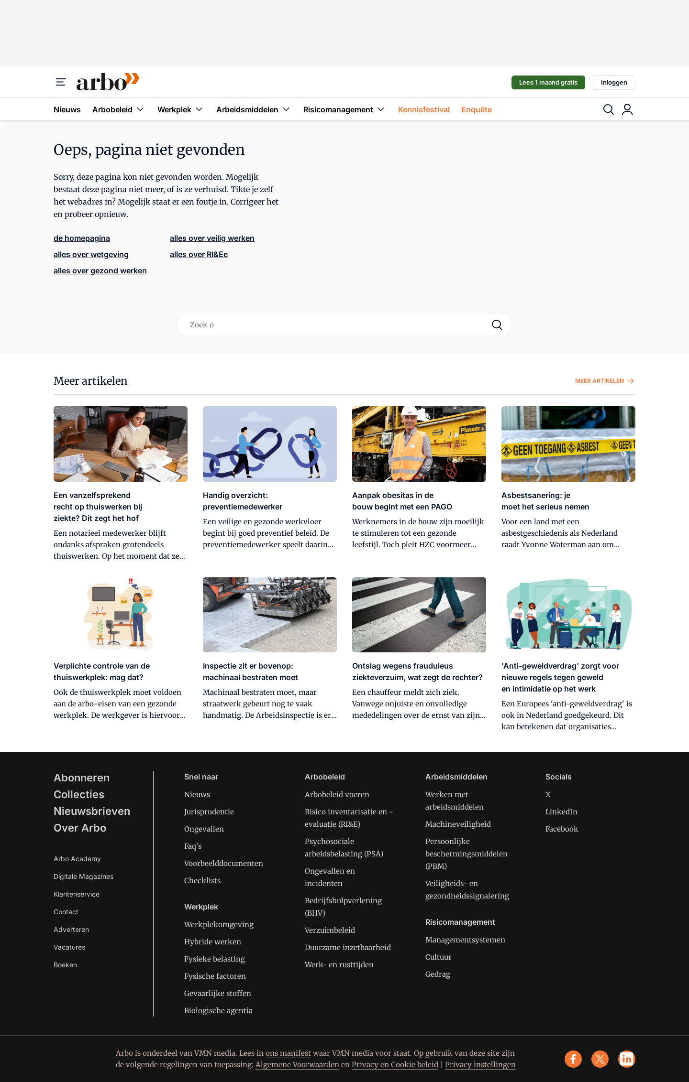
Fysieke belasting (214, 958)
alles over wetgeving (91, 254)
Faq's (192, 846)
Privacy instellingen (480, 1064)
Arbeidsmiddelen (254, 109)
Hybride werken (212, 941)
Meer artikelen (605, 381)
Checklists (202, 880)
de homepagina (82, 238)
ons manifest (288, 1053)
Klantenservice (77, 894)
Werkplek (181, 109)
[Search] (497, 325)
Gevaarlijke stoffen (217, 993)
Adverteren (71, 929)
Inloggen (614, 82)
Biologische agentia (218, 1010)
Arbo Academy (77, 859)
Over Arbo (80, 828)
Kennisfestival (424, 109)
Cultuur (438, 957)
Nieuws (67, 109)
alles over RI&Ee (199, 254)
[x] (600, 1059)
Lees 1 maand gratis (548, 82)
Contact (66, 912)
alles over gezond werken (100, 270)
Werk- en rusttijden (339, 964)
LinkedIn (561, 811)
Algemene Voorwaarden (297, 1064)
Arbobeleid (119, 109)
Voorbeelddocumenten (223, 863)
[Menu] (61, 82)
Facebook (561, 828)
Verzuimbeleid (330, 930)
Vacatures (69, 947)
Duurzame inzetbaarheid (348, 947)
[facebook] (573, 1059)
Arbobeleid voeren (337, 794)
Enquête (476, 109)
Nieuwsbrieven (92, 811)
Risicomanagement (345, 109)
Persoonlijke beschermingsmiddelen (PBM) (466, 854)
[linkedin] (626, 1059)
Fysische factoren (215, 976)
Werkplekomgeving (219, 924)
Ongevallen (204, 828)
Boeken (65, 965)
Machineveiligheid (458, 824)
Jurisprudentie (209, 811)
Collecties (79, 794)
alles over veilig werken (212, 238)
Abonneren (82, 777)
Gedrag (437, 974)
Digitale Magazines (83, 876)
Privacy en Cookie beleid (395, 1064)
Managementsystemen (465, 939)
